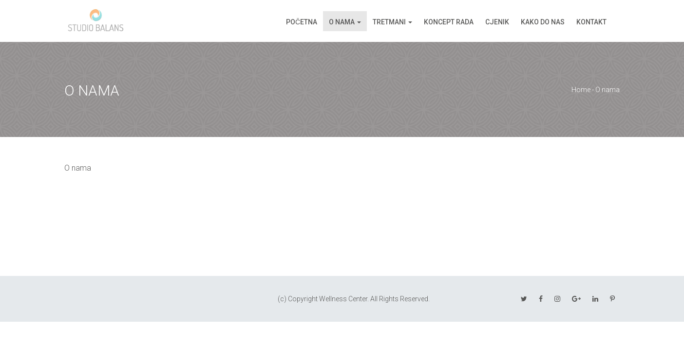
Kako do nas (543, 22)
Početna (301, 22)
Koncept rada (449, 22)
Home (580, 90)
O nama (342, 22)
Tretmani (389, 22)
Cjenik (497, 22)
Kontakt (591, 22)
